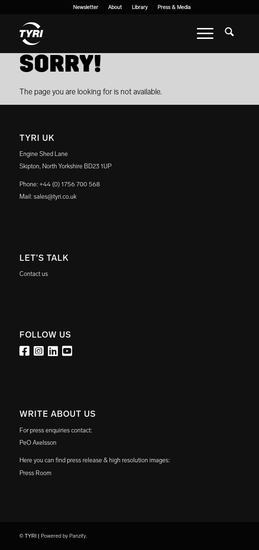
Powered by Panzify (63, 536)
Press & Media (174, 7)
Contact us (33, 273)
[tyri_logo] (107, 34)
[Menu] (205, 34)
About (115, 7)
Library (140, 7)
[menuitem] (85, 7)
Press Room (35, 473)
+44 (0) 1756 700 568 (69, 184)
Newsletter (85, 7)
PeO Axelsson (37, 442)
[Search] (229, 34)
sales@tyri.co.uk (55, 196)
